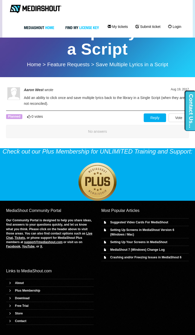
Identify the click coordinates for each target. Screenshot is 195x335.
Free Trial (21, 306)
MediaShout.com (36, 271)
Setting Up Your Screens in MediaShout (138, 242)
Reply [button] (154, 118)
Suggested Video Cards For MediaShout (139, 222)
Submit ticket (148, 27)
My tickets (118, 27)
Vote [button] (178, 118)
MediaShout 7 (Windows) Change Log (137, 250)
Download (22, 298)
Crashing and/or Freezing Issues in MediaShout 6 (146, 257)
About (19, 283)
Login (174, 27)
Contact (20, 321)
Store (19, 313)
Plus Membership (27, 290)
